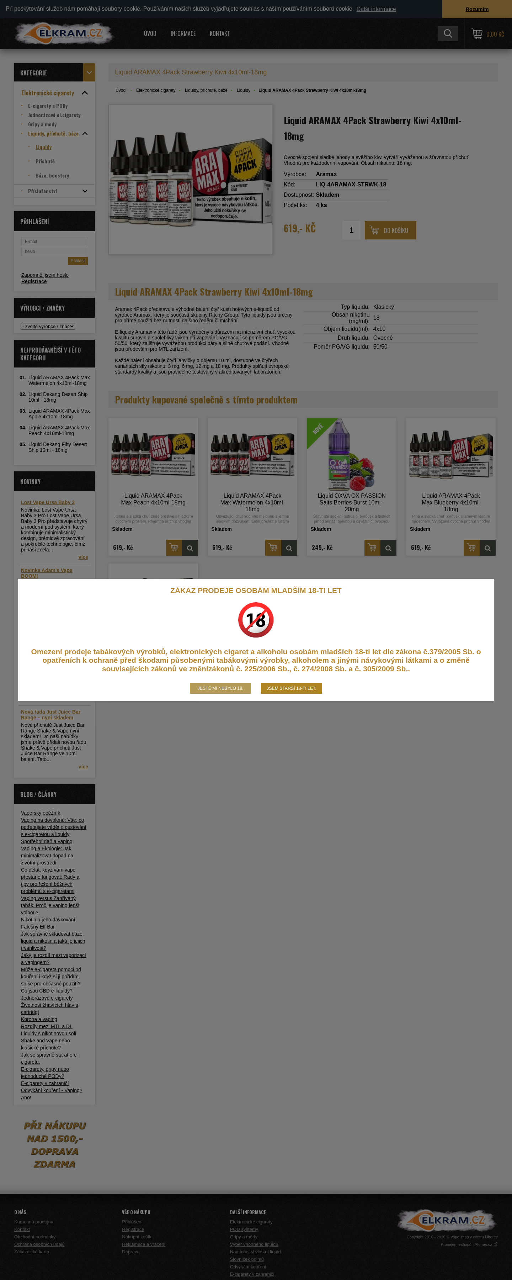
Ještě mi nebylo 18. (221, 688)
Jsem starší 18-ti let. (291, 688)
